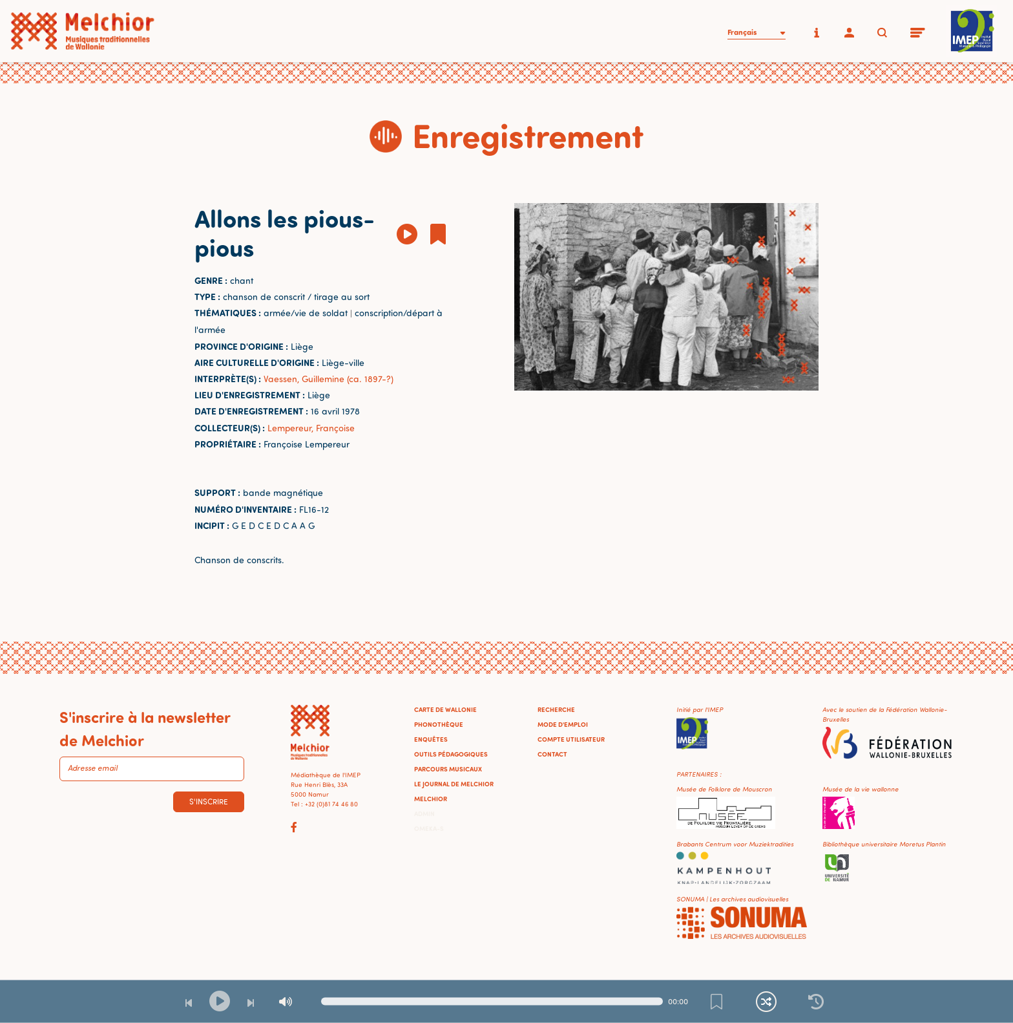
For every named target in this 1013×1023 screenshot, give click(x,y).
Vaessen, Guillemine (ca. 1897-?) (328, 378)
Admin (424, 813)
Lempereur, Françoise (311, 427)
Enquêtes (431, 739)
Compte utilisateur (571, 739)
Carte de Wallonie (445, 709)
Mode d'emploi (563, 724)
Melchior (430, 798)
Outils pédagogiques (451, 754)
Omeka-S (429, 828)
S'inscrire (208, 801)
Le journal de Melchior (454, 783)
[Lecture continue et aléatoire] (766, 1002)
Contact (552, 754)
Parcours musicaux (448, 768)
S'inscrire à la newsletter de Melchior (144, 728)
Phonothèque (438, 724)
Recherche (556, 709)
